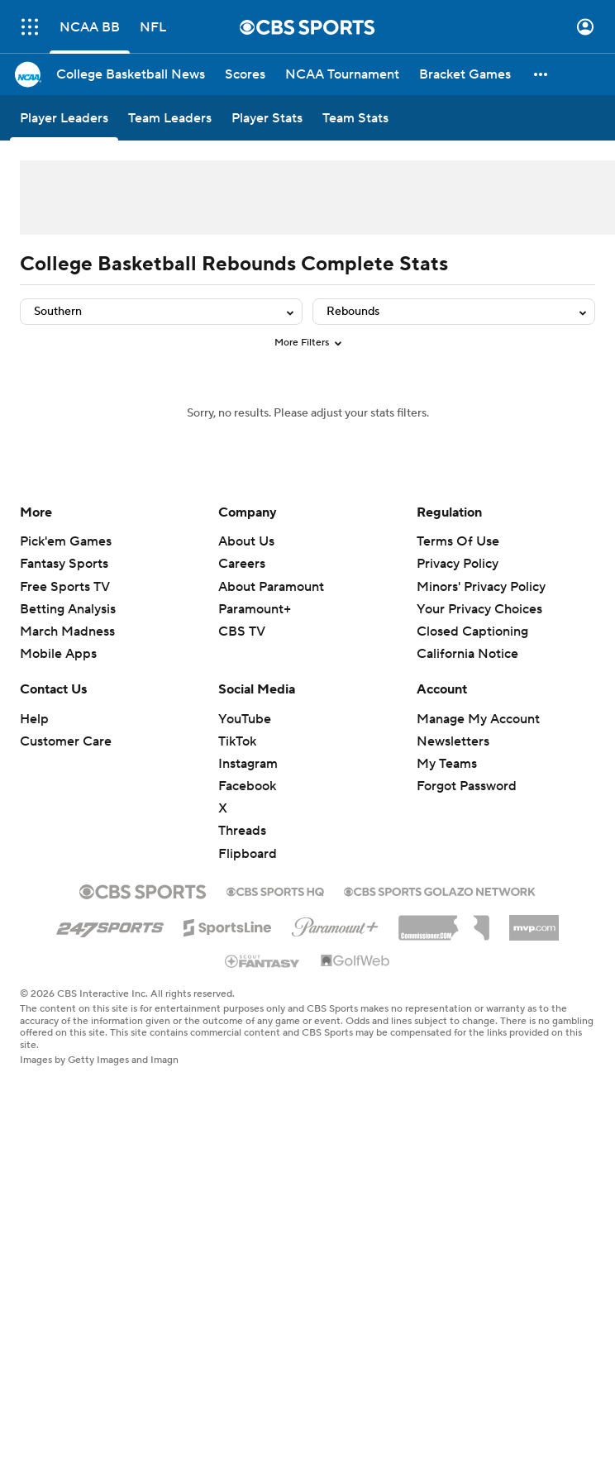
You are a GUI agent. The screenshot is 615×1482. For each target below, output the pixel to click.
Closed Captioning (472, 631)
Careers (241, 563)
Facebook (247, 786)
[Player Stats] (267, 118)
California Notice (467, 654)
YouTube (244, 719)
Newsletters (453, 741)
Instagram (248, 763)
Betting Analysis (68, 609)
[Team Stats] (355, 118)
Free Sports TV (65, 587)
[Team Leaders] (170, 118)
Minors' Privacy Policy (481, 587)
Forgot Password (467, 786)
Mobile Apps (58, 654)
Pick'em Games (66, 541)
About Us (246, 541)
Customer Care (66, 741)
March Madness (67, 631)
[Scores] (245, 74)
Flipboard (247, 854)
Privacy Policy (457, 563)
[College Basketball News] (130, 74)
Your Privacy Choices (479, 609)
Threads (242, 830)
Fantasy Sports (64, 563)
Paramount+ (254, 609)
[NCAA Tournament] (342, 74)
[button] (541, 74)
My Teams (447, 763)
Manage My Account (478, 719)
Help (34, 719)
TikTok (237, 741)
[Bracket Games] (465, 74)
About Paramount (271, 587)
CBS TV (241, 631)
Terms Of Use (458, 541)
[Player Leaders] (64, 118)
